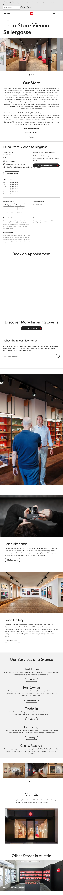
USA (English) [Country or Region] (8, 7)
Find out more (12, 560)
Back (6, 20)
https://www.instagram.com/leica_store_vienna (23, 167)
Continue (24, 8)
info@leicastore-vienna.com (16, 164)
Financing (31, 738)
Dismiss (30, 8)
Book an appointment (46, 165)
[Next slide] (60, 770)
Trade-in (31, 719)
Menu (7, 13)
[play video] (31, 429)
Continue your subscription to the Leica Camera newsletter (58, 356)
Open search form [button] (54, 13)
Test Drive (31, 680)
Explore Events (31, 328)
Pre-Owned (31, 700)
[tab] (30, 75)
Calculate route (12, 173)
